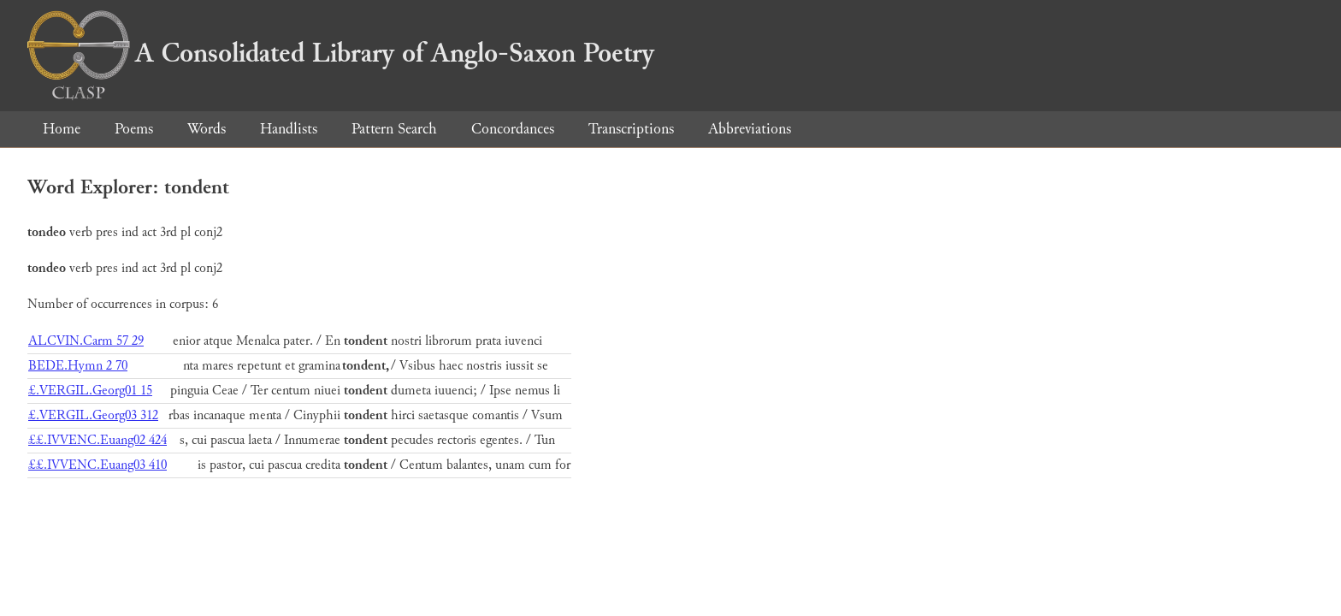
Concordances (512, 128)
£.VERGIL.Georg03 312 (93, 415)
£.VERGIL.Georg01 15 (90, 390)
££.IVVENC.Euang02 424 (97, 440)
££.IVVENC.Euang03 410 (97, 465)
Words (206, 128)
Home (61, 128)
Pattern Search (394, 128)
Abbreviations (749, 128)
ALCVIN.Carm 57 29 (86, 341)
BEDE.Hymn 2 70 (77, 366)
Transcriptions (631, 128)
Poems (134, 128)
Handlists (288, 128)
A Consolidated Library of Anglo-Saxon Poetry (340, 53)
